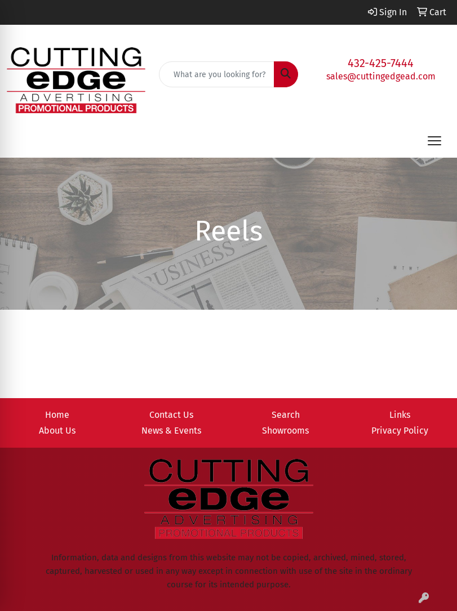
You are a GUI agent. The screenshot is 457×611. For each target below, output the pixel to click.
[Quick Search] (216, 74)
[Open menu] (434, 141)
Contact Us (171, 414)
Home (57, 414)
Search (286, 414)
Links (399, 414)
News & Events (171, 430)
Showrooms (285, 430)
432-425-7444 (381, 63)
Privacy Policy (399, 430)
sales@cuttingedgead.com (381, 76)
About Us (57, 430)
